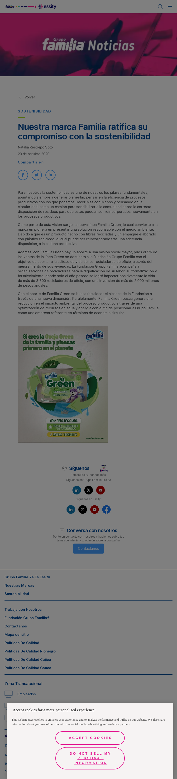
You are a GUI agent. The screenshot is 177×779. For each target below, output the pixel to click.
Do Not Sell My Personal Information (90, 758)
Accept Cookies (90, 738)
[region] (90, 741)
